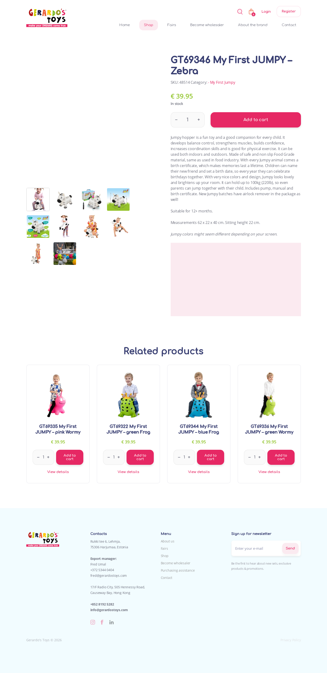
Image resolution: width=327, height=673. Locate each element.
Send (290, 548)
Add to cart (255, 119)
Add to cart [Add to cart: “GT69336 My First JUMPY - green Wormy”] (281, 457)
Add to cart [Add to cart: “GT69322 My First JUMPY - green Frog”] (140, 457)
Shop (148, 25)
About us (167, 541)
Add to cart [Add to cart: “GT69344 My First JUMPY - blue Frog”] (210, 457)
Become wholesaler (207, 25)
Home (124, 25)
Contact (289, 25)
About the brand (253, 25)
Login (266, 11)
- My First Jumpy (221, 82)
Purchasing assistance (178, 570)
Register (289, 11)
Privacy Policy (291, 640)
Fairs (171, 25)
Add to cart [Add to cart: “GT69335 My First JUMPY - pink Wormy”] (70, 457)
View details (58, 472)
